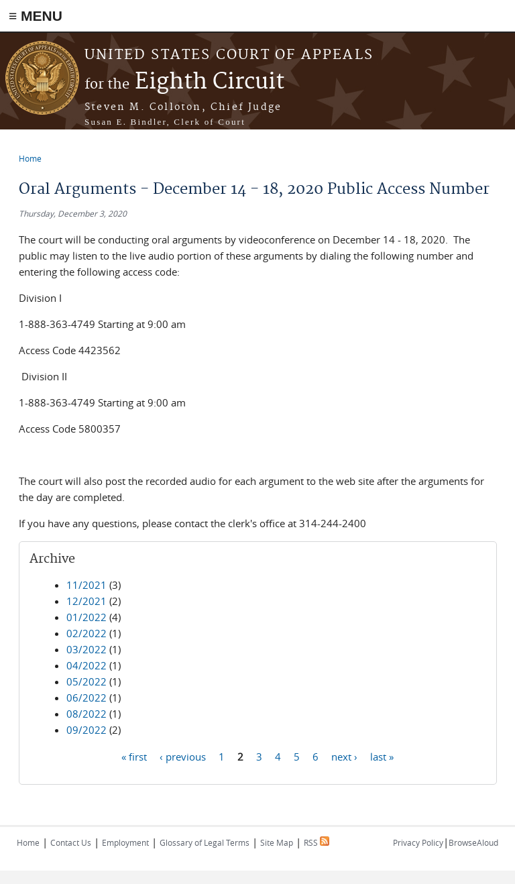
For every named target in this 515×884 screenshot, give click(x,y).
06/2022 (86, 697)
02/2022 (86, 633)
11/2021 (86, 585)
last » (382, 756)
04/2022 (86, 665)
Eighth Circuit (184, 82)
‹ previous (183, 756)
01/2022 (86, 617)
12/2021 (86, 601)
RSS (316, 842)
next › (344, 756)
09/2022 (86, 729)
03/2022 (86, 649)
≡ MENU (35, 15)
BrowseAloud (473, 842)
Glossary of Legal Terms (204, 842)
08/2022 (86, 713)
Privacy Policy (418, 842)
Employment (125, 842)
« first (134, 756)
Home (30, 158)
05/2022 (86, 681)
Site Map (276, 842)
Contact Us (70, 842)
